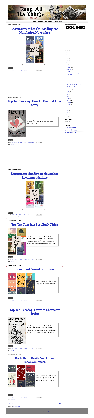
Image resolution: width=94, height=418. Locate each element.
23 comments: (31, 214)
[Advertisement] (34, 85)
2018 (67, 106)
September (69, 89)
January (68, 104)
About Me (40, 21)
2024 (67, 56)
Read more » (10, 67)
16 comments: (31, 397)
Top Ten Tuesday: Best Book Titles (34, 224)
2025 (67, 54)
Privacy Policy (58, 21)
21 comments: (31, 70)
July (68, 92)
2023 (67, 58)
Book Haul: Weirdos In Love (34, 269)
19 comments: (31, 348)
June (68, 94)
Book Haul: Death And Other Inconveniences (34, 360)
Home (34, 21)
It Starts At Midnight (69, 129)
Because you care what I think (16, 71)
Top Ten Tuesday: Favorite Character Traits (35, 312)
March (68, 100)
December (69, 67)
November (69, 69)
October (69, 71)
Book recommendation (27, 216)
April (68, 98)
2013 (67, 116)
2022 (67, 60)
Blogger (49, 411)
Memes (12, 144)
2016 (67, 110)
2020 (67, 64)
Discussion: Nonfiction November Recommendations (34, 175)
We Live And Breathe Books (70, 132)
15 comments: (31, 300)
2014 (67, 114)
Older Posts (58, 403)
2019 (67, 65)
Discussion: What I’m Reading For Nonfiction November (34, 30)
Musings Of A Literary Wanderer (71, 130)
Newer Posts (11, 403)
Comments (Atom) (16, 406)
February (69, 102)
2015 (67, 112)
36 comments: (31, 142)
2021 (67, 62)
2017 (67, 108)
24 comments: (31, 259)
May (68, 96)
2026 (67, 52)
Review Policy (48, 21)
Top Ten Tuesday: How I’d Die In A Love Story (34, 103)
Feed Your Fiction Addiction (70, 127)
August (68, 91)
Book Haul (13, 302)
